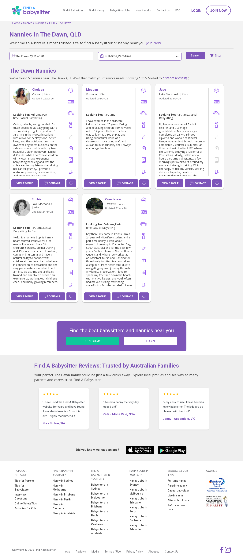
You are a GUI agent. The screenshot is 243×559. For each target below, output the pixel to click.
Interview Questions (21, 496)
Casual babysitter (178, 490)
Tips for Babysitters (22, 487)
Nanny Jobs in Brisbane (138, 500)
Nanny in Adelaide (64, 513)
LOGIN (150, 341)
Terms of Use (113, 551)
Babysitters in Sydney (99, 486)
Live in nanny (175, 495)
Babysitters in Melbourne (99, 495)
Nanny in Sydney (63, 480)
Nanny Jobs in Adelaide (138, 527)
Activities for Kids (26, 508)
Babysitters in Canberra (99, 522)
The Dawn (64, 23)
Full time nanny (177, 480)
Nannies (40, 23)
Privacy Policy (134, 551)
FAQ (177, 10)
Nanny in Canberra (58, 506)
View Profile (25, 183)
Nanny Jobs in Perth (138, 509)
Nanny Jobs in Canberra (138, 518)
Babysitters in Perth (99, 513)
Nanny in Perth (62, 499)
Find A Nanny (96, 10)
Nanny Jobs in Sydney (138, 482)
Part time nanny (177, 485)
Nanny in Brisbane (64, 494)
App (67, 551)
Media (95, 551)
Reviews (81, 551)
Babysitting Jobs (120, 10)
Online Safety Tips (26, 503)
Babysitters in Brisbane (99, 504)
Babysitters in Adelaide (99, 531)
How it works (143, 10)
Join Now (218, 11)
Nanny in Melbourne (59, 487)
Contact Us (163, 10)
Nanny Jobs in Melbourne (138, 491)
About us (153, 551)
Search (27, 23)
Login (196, 11)
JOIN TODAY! (93, 341)
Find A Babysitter (73, 10)
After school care (178, 500)
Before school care (176, 507)
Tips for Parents (25, 480)
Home (16, 23)
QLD (52, 23)
